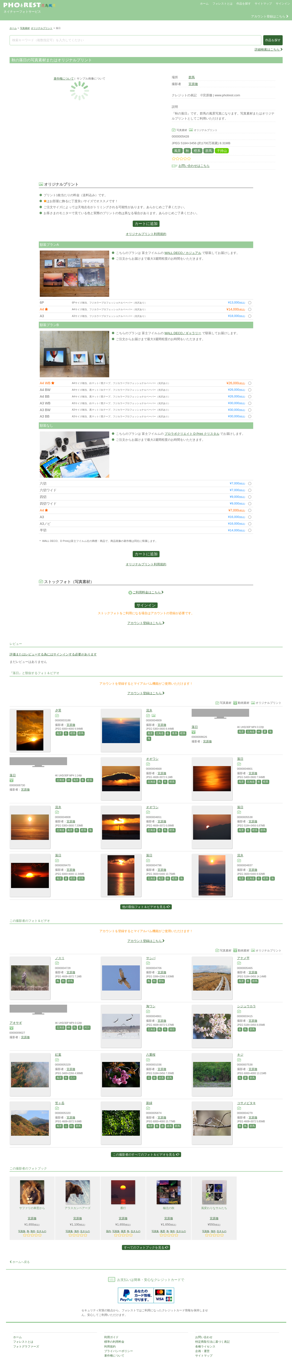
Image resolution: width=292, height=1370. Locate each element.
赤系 (161, 1077)
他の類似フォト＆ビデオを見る (146, 907)
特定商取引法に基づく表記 (212, 1341)
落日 (195, 727)
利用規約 (110, 1346)
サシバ (150, 958)
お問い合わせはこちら (194, 166)
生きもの (41, 1231)
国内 (108, 1231)
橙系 (197, 151)
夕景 (58, 710)
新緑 (149, 1103)
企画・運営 (202, 1351)
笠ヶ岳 (59, 1103)
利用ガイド (111, 1337)
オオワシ (152, 759)
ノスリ (59, 958)
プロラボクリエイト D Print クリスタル (192, 434)
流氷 (149, 710)
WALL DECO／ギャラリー (183, 333)
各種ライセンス (205, 1346)
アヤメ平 (243, 958)
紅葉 (58, 1054)
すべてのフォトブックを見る (146, 1247)
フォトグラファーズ (26, 1346)
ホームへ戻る (20, 1262)
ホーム (204, 3)
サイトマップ (263, 3)
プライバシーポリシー (118, 1351)
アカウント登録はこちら (269, 16)
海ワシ (150, 1006)
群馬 (192, 77)
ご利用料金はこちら (148, 592)
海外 (32, 1231)
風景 (177, 151)
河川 (87, 1027)
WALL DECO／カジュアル (183, 253)
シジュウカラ (246, 1006)
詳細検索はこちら (269, 49)
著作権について (64, 78)
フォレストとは (222, 3)
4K (259, 731)
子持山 (222, 151)
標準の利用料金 (114, 1341)
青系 (174, 733)
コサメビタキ (246, 1103)
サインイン (283, 3)
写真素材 (25, 28)
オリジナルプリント (41, 28)
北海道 (160, 733)
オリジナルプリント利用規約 (146, 234)
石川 (72, 1077)
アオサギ (16, 1023)
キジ (240, 1054)
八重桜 (150, 1054)
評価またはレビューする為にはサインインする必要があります (53, 654)
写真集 (21, 1231)
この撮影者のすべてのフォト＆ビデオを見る (146, 1154)
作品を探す (243, 3)
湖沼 (172, 1029)
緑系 (169, 1125)
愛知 (161, 981)
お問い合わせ (203, 1337)
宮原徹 (193, 84)
